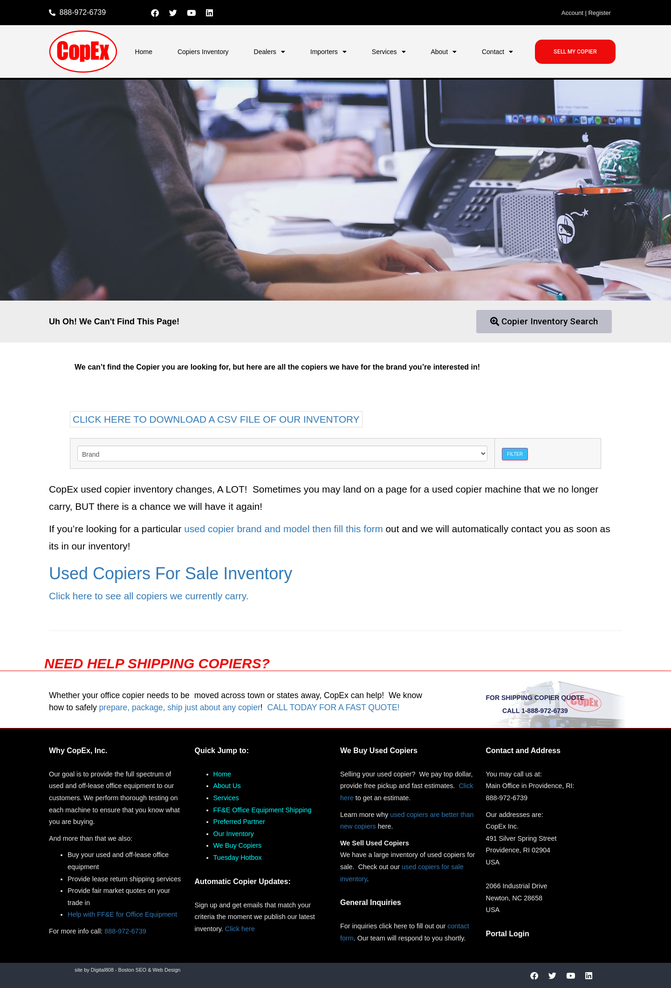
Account (572, 12)
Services (389, 52)
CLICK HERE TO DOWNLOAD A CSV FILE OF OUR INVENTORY (216, 419)
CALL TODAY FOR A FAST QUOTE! (333, 707)
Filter (515, 454)
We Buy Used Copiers (379, 751)
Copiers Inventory (203, 51)
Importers (328, 52)
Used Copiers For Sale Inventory (170, 573)
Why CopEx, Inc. (78, 751)
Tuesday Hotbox (237, 857)
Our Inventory (233, 833)
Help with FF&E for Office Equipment (122, 914)
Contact (497, 52)
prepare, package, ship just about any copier (179, 707)
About (444, 52)
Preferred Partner (239, 821)
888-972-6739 (125, 931)
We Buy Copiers (237, 845)
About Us (227, 785)
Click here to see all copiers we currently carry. (148, 595)
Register (599, 12)
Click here (240, 929)
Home (143, 51)
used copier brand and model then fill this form (283, 528)
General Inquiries (370, 902)
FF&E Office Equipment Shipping (262, 810)
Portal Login (507, 934)
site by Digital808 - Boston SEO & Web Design (127, 970)
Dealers (269, 52)
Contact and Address (523, 751)
